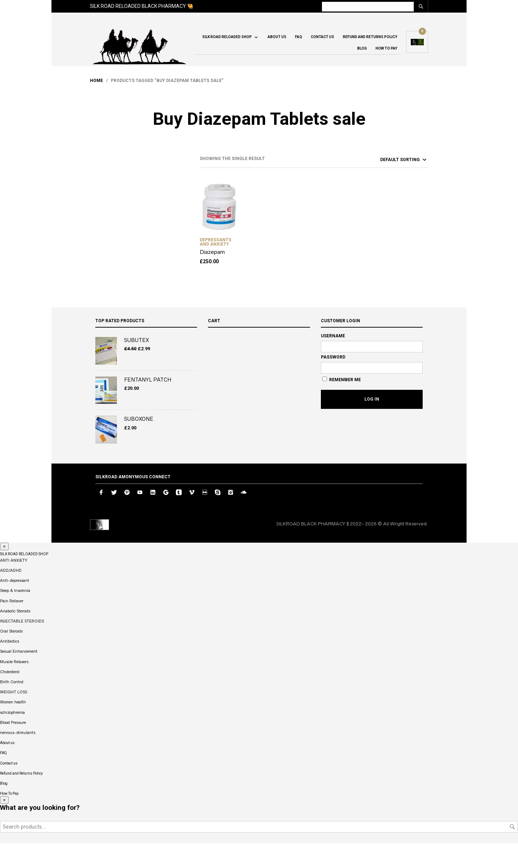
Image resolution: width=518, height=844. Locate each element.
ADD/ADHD (11, 571)
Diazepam (212, 253)
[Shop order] (390, 160)
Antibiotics (9, 642)
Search (512, 827)
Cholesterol (9, 672)
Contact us (322, 38)
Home (96, 81)
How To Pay (386, 49)
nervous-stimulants (17, 733)
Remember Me (341, 380)
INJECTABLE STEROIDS (22, 622)
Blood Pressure (13, 723)
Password (333, 357)
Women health (13, 703)
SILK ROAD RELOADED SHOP (227, 38)
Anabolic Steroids (15, 612)
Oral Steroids (11, 632)
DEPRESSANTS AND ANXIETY (215, 242)
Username (333, 336)
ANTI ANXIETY (13, 561)
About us (277, 38)
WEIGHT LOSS (13, 693)
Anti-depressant (14, 581)
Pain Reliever (11, 601)
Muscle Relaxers (14, 662)
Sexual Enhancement (18, 652)
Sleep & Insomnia (15, 591)
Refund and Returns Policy (370, 38)
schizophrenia (12, 713)
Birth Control (11, 682)
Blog (362, 49)
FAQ (298, 38)
